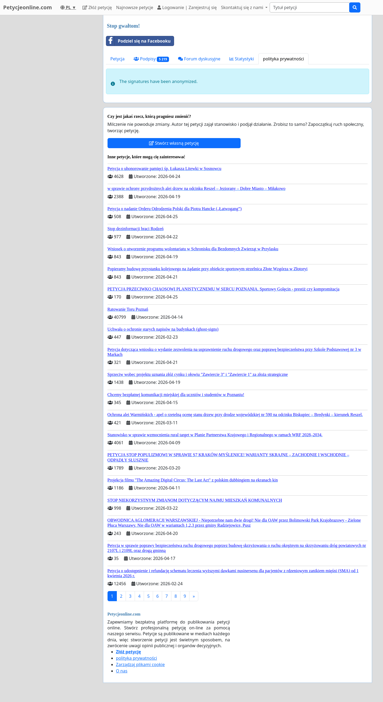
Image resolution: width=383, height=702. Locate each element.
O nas (121, 671)
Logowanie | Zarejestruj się (187, 7)
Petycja (117, 59)
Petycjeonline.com (27, 7)
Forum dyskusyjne (199, 59)
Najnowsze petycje (134, 7)
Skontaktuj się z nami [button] (242, 7)
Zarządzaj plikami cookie (140, 664)
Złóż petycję (97, 7)
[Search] (309, 7)
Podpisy (151, 59)
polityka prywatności (283, 59)
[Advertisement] (51, 95)
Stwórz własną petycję (174, 143)
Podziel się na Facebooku (138, 41)
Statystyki (241, 59)
